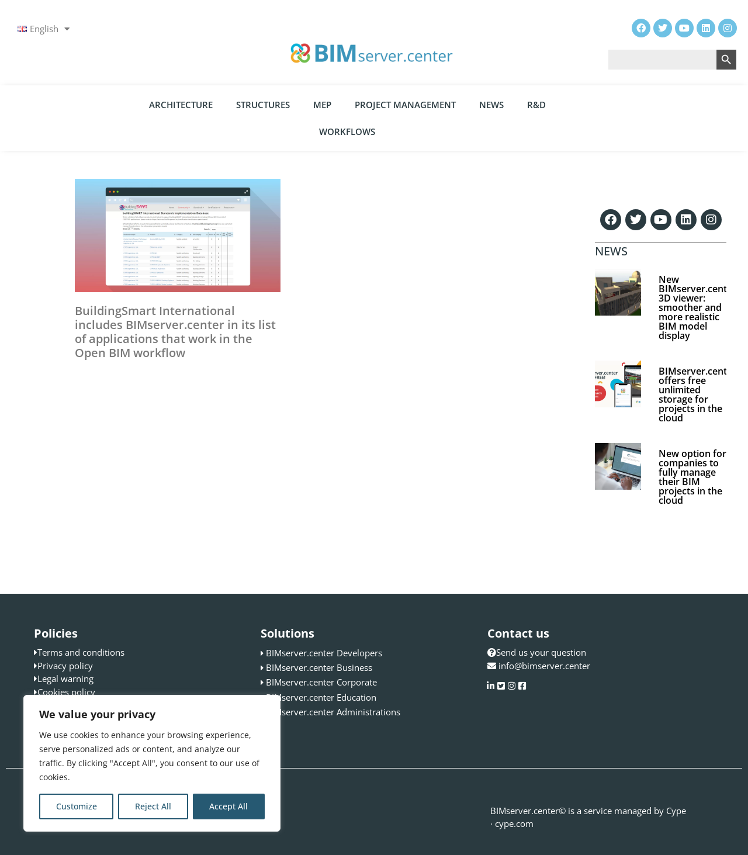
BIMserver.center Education (321, 697)
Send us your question (536, 652)
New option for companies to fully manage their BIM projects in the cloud (692, 477)
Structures (263, 104)
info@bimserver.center (544, 665)
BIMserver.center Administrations (333, 712)
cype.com (514, 823)
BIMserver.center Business (319, 667)
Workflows (347, 131)
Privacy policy (65, 665)
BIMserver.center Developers (324, 653)
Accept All (228, 806)
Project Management (405, 104)
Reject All (153, 806)
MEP (322, 104)
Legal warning (65, 678)
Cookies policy (66, 692)
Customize (76, 806)
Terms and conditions (80, 652)
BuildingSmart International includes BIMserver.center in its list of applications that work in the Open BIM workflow (175, 332)
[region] (151, 763)
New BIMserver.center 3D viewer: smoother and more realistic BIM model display (697, 307)
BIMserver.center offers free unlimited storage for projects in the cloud (697, 394)
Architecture (181, 104)
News (491, 104)
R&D (536, 104)
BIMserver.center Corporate (321, 682)
